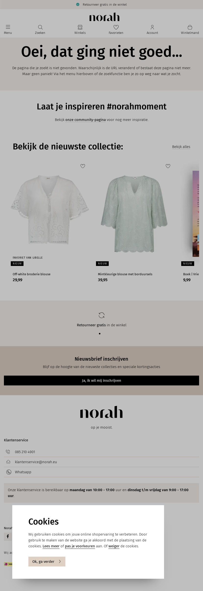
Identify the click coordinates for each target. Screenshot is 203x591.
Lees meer (51, 546)
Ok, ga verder (46, 561)
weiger (113, 546)
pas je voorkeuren (80, 546)
